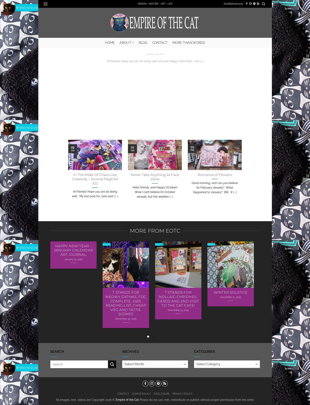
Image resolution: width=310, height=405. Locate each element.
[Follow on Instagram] (250, 3)
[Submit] (112, 364)
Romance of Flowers (215, 175)
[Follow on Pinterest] (254, 3)
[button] (45, 4)
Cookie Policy (141, 393)
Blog (143, 43)
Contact (160, 43)
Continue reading (155, 68)
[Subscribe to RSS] (258, 3)
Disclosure (162, 393)
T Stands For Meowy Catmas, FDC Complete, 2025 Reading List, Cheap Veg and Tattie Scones (125, 303)
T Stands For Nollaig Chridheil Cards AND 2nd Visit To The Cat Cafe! (178, 298)
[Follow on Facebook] (247, 3)
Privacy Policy (182, 393)
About (127, 43)
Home (110, 43)
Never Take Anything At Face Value (155, 177)
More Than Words (188, 43)
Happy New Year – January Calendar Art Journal (73, 250)
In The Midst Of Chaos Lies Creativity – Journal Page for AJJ (95, 179)
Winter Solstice (231, 292)
